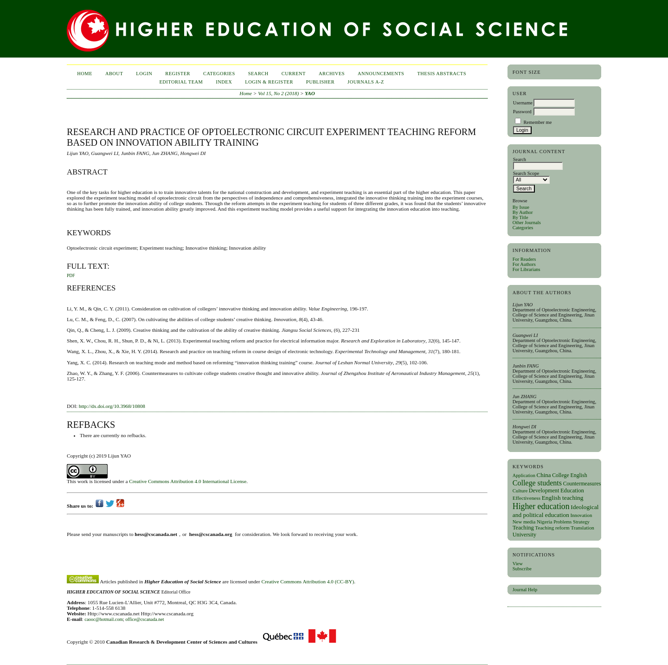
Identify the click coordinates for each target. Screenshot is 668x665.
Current (294, 73)
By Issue (521, 207)
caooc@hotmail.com (103, 619)
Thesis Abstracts (441, 73)
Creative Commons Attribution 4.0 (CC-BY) (308, 581)
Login (144, 73)
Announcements (381, 73)
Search (258, 73)
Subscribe (522, 568)
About (114, 73)
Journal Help (525, 589)
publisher (320, 81)
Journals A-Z (365, 81)
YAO (310, 93)
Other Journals (527, 222)
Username (523, 102)
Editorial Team (181, 81)
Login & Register (269, 81)
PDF (71, 275)
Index (224, 81)
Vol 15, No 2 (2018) (278, 93)
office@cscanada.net (144, 619)
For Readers (524, 259)
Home (84, 73)
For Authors (524, 264)
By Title (520, 217)
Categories (523, 227)
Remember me (537, 122)
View (518, 563)
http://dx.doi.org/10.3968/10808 (112, 406)
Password (522, 111)
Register (177, 73)
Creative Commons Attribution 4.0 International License (187, 481)
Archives (332, 73)
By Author (523, 212)
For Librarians (526, 269)
